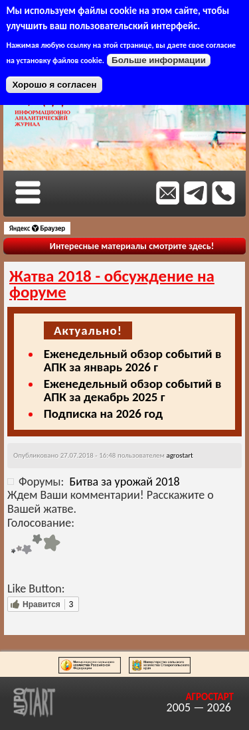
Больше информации (159, 60)
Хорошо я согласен (54, 85)
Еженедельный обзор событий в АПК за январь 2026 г (133, 360)
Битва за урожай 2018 (125, 481)
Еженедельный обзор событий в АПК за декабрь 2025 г (133, 390)
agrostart (179, 455)
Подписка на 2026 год (103, 413)
